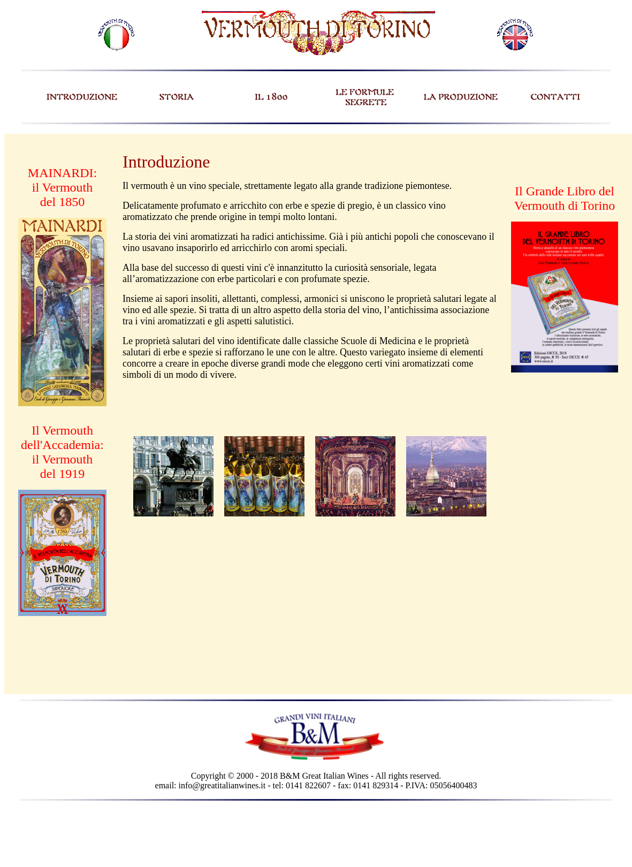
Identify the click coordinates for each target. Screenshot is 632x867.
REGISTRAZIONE (582, 128)
